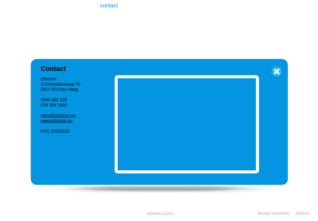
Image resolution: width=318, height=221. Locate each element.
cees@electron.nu (58, 115)
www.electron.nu (57, 120)
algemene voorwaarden (273, 213)
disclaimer (302, 213)
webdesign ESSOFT (161, 213)
